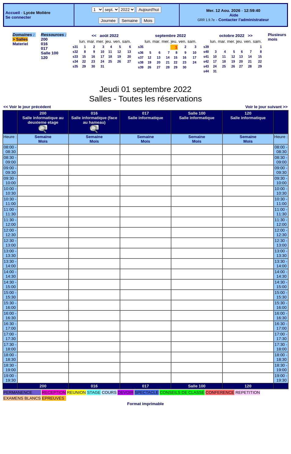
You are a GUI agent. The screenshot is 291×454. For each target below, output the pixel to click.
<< (93, 35)
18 (110, 56)
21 (168, 62)
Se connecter (18, 17)
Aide (233, 15)
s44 (206, 71)
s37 (141, 57)
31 (102, 66)
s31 (75, 47)
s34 (75, 61)
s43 (206, 66)
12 (119, 51)
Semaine (43, 136)
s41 (206, 56)
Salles (22, 39)
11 (110, 51)
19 (119, 56)
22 (84, 61)
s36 (141, 52)
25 (110, 61)
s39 (141, 67)
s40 (206, 51)
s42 (206, 61)
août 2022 (109, 35)
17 (102, 56)
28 (168, 67)
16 (93, 56)
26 (119, 61)
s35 (75, 66)
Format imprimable (145, 403)
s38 (141, 62)
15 (84, 56)
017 (44, 48)
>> (250, 35)
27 (129, 61)
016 (44, 44)
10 (102, 51)
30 (93, 66)
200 (44, 39)
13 (129, 51)
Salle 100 (49, 53)
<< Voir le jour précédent (27, 106)
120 (44, 57)
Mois (42, 141)
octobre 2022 (231, 35)
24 (102, 61)
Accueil (13, 12)
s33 (75, 56)
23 (93, 61)
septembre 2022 (170, 35)
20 (129, 56)
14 (168, 57)
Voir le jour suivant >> (266, 106)
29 (84, 66)
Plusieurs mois (277, 37)
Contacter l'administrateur (243, 19)
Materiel (20, 44)
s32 (75, 51)
